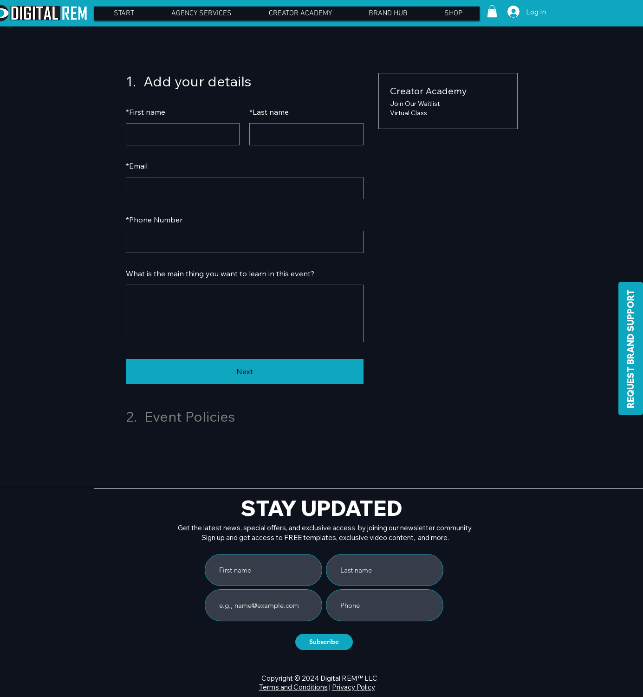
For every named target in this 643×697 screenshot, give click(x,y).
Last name (269, 112)
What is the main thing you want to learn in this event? (220, 273)
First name (145, 112)
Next (244, 371)
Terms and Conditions (293, 687)
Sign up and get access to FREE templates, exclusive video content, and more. (325, 537)
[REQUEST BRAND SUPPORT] (630, 348)
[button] (492, 11)
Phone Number (154, 219)
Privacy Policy (353, 687)
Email (137, 165)
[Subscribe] (324, 642)
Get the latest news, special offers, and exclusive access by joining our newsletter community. (325, 527)
